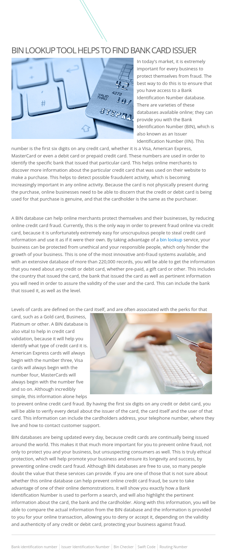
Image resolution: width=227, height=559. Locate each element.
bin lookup (171, 239)
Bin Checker (124, 546)
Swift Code (147, 546)
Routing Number (173, 546)
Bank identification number (35, 546)
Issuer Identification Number (85, 546)
